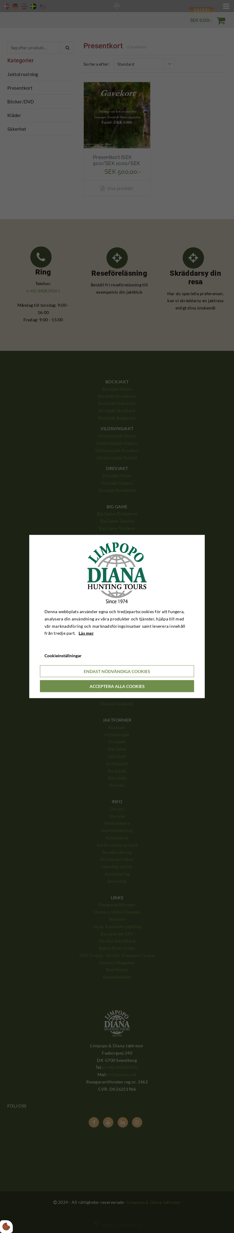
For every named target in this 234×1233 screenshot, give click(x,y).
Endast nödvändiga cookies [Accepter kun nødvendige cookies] (117, 671)
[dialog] (117, 616)
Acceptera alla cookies (117, 686)
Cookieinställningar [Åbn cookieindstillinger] (63, 655)
